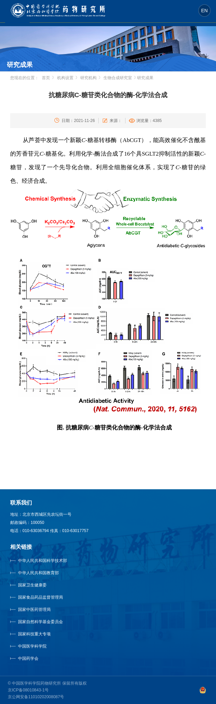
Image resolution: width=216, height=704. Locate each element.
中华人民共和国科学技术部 (42, 560)
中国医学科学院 (32, 646)
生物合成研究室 (117, 77)
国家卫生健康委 (39, 585)
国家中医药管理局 (43, 609)
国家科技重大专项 (34, 634)
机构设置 (65, 77)
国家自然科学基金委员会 (40, 621)
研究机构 (88, 77)
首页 (46, 77)
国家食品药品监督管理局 (40, 597)
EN (204, 10)
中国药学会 (28, 658)
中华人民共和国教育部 (38, 572)
